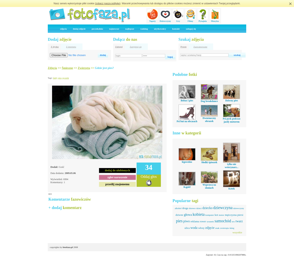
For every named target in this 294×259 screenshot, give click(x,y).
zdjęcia (63, 29)
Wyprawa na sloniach (209, 186)
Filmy (190, 19)
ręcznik (65, 78)
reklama (194, 221)
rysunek (210, 221)
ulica (187, 227)
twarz (239, 221)
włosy (201, 227)
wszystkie (237, 232)
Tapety (152, 19)
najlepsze (129, 29)
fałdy (55, 78)
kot (216, 214)
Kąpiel (187, 187)
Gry (178, 19)
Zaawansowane (200, 46)
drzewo (192, 208)
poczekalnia (97, 29)
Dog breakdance (209, 101)
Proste (183, 46)
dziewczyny (238, 208)
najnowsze (114, 29)
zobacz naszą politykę (108, 3)
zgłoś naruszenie (117, 177)
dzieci (199, 208)
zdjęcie (209, 227)
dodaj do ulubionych (117, 170)
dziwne (179, 214)
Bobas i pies (187, 100)
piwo (186, 221)
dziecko (207, 208)
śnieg (231, 228)
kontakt (176, 29)
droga (185, 208)
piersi (240, 214)
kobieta (199, 214)
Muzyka (215, 19)
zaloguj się (191, 29)
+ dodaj (65, 207)
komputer (209, 215)
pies (60, 78)
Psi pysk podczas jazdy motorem (231, 120)
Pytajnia (203, 19)
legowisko (187, 161)
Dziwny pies (231, 100)
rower (203, 221)
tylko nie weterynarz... (231, 166)
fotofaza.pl (68, 247)
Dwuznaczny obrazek (209, 120)
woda (194, 227)
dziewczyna (223, 207)
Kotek (231, 188)
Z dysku (55, 46)
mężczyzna (231, 214)
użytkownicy (160, 29)
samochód (223, 221)
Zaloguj (119, 46)
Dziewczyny (165, 19)
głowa (188, 214)
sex (233, 221)
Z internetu (71, 46)
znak (217, 228)
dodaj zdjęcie (79, 29)
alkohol (178, 208)
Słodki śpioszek (209, 162)
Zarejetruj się (136, 46)
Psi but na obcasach (187, 121)
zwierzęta (224, 228)
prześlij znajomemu (117, 184)
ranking (144, 29)
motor (221, 215)
